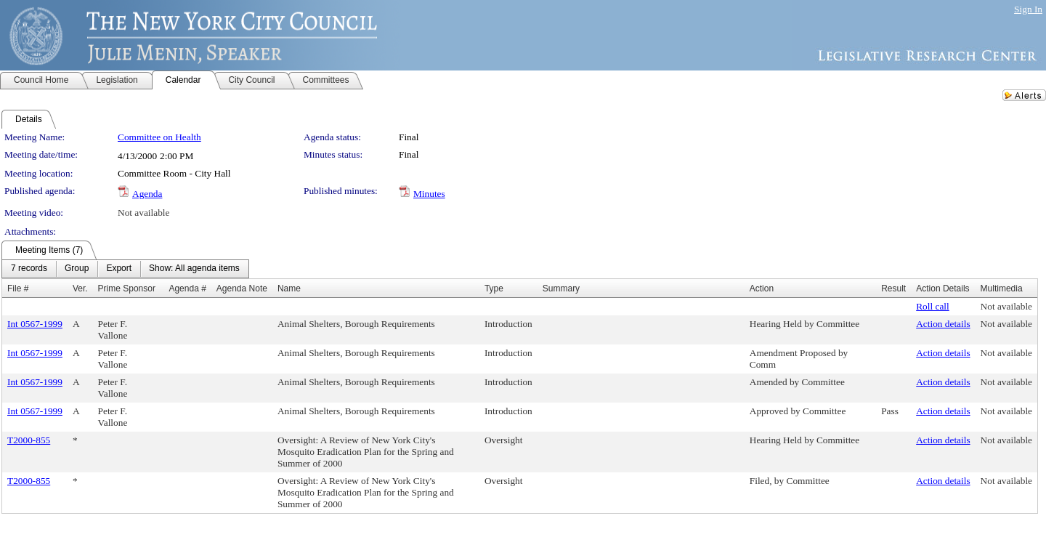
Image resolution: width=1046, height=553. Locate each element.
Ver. (80, 288)
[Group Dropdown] (76, 269)
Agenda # (187, 288)
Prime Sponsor (126, 288)
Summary (561, 288)
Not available (143, 212)
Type (494, 288)
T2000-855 (28, 440)
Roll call (932, 306)
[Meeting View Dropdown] (194, 269)
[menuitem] (29, 269)
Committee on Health (159, 137)
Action (762, 288)
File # (17, 288)
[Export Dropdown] (118, 269)
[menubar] (125, 268)
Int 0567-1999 (34, 323)
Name (289, 288)
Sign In (1028, 9)
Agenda (147, 193)
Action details (943, 323)
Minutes (429, 193)
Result (893, 288)
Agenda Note (241, 288)
